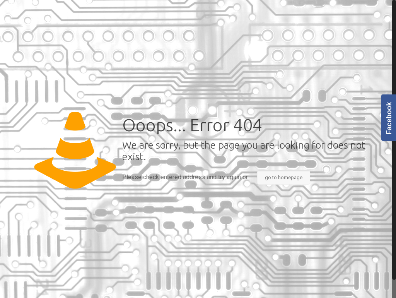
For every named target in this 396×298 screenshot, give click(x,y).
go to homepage (283, 177)
